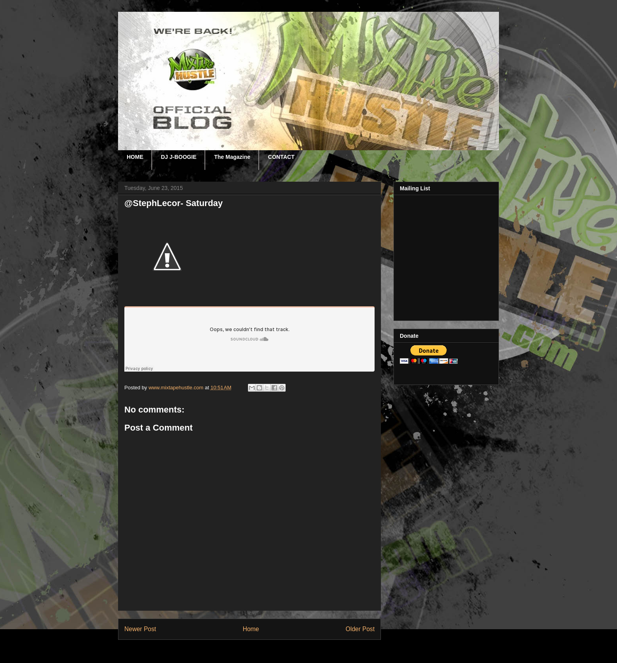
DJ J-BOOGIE (178, 157)
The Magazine (232, 157)
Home (251, 629)
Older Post (360, 629)
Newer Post (140, 629)
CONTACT (281, 157)
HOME (135, 157)
